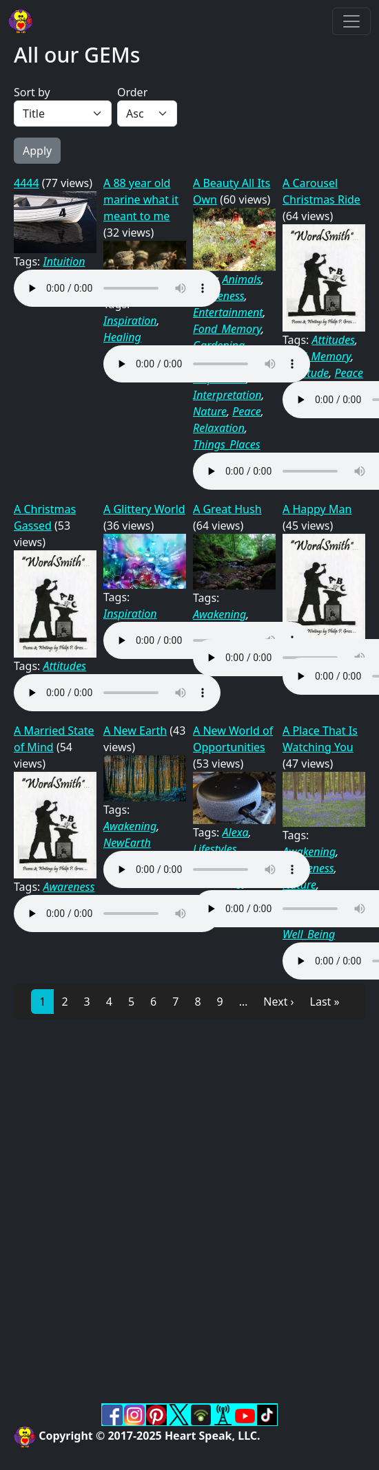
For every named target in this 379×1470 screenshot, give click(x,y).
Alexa (236, 832)
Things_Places (226, 444)
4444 (26, 183)
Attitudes (333, 339)
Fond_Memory (227, 328)
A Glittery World (144, 509)
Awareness (69, 886)
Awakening (219, 614)
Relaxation (219, 427)
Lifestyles (215, 848)
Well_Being (309, 934)
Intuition (64, 261)
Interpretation (227, 394)
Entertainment (228, 312)
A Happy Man (317, 509)
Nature (210, 411)
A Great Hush (227, 509)
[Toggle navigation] (351, 21)
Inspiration (130, 320)
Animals (242, 279)
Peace (246, 411)
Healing (122, 337)
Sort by (32, 92)
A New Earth (135, 730)
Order (132, 92)
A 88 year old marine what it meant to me (140, 199)
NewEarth (127, 842)
